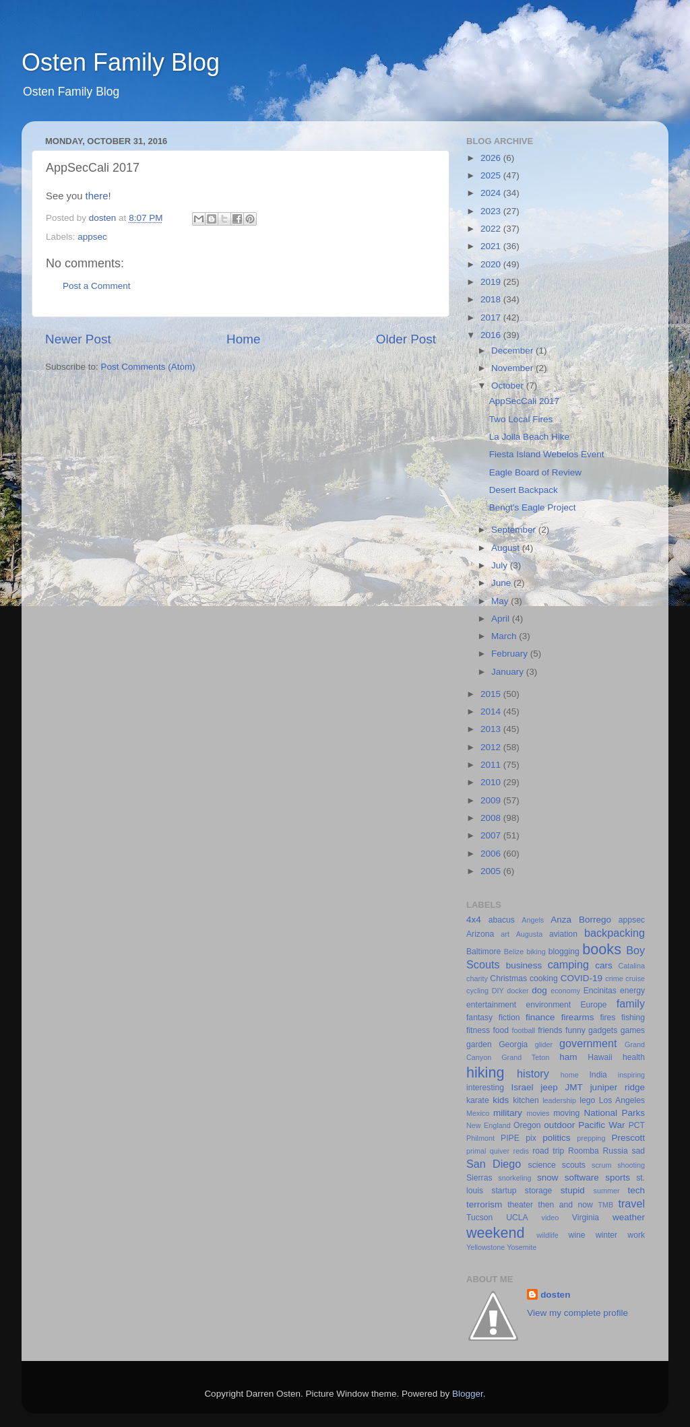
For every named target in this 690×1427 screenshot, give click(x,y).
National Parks (614, 1113)
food (501, 1030)
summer (607, 1191)
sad (638, 1151)
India (598, 1075)
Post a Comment (97, 286)
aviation (563, 934)
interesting (485, 1087)
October (508, 385)
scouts (574, 1165)
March (505, 636)
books (601, 949)
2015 (491, 694)
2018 (491, 299)
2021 (491, 246)
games (633, 1030)
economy (565, 991)
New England (488, 1125)
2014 (491, 711)
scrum (601, 1165)
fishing (633, 1017)
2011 (491, 765)
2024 (491, 193)
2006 (491, 854)
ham (568, 1057)
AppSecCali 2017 (524, 401)
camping (568, 964)
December (513, 350)
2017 (491, 317)
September (514, 530)
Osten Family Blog (121, 62)
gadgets (602, 1030)
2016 (491, 335)
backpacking (614, 933)
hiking (485, 1072)
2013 (491, 729)
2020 (491, 264)
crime (614, 978)
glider (544, 1044)
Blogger (467, 1394)
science (542, 1165)
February (510, 654)
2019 (491, 282)
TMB (605, 1205)
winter (606, 1235)
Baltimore (483, 951)
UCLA (517, 1217)
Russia (615, 1151)
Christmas (508, 978)
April (501, 618)
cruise (635, 978)
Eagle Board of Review (535, 472)
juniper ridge (617, 1087)
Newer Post (78, 339)
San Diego (493, 1164)
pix (531, 1138)
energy (632, 990)
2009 (491, 800)
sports (617, 1177)
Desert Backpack (523, 490)
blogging (563, 951)
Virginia (585, 1217)
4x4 (473, 920)
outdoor (559, 1125)
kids (501, 1100)
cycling (477, 991)
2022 (491, 229)
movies (537, 1113)
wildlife (547, 1235)
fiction (509, 1017)
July (500, 565)
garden (479, 1044)
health (634, 1057)
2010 (491, 782)
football (523, 1030)
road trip (548, 1151)
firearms (577, 1017)
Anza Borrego (581, 920)
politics (556, 1138)
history (533, 1073)
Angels (533, 920)
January (508, 672)
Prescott (628, 1138)
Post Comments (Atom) (148, 367)
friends (550, 1030)
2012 (491, 747)
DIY (498, 991)
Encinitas (600, 990)
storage (539, 1190)
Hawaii (600, 1057)
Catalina (631, 966)
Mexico (477, 1113)
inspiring (631, 1075)
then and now (565, 1204)
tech (637, 1190)
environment (548, 1004)
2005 (491, 871)
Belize (514, 952)
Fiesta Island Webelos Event (546, 454)
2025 (491, 175)
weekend (495, 1232)
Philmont (480, 1138)
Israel (522, 1087)
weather (629, 1217)
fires (607, 1017)
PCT (637, 1125)
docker (517, 991)
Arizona (480, 934)
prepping (591, 1138)
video (550, 1218)
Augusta (529, 934)
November (513, 368)
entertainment (491, 1004)
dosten (555, 1295)
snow (548, 1177)
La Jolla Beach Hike (529, 437)
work (636, 1235)
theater (520, 1204)
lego (587, 1100)
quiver (499, 1151)
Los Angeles (622, 1100)
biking (535, 952)
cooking (544, 978)
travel (631, 1203)
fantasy (479, 1017)
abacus (502, 920)
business (524, 965)
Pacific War (601, 1125)
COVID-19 (581, 978)
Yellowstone (485, 1247)
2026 (491, 158)
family (631, 1003)
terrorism (484, 1204)
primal (476, 1151)
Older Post (406, 339)
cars (604, 965)
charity (477, 978)
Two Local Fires (521, 419)
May (501, 601)
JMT (574, 1087)
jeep (549, 1087)
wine (577, 1235)
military (507, 1113)
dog (539, 990)
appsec (92, 237)
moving (566, 1113)
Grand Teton (525, 1057)
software (582, 1177)
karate (477, 1100)
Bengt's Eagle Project (532, 507)
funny (575, 1030)
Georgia (513, 1044)
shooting (631, 1165)
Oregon (527, 1125)
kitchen (525, 1100)
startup (503, 1190)
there (97, 196)
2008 (491, 818)
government (588, 1043)
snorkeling (514, 1178)
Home (243, 339)
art (505, 934)
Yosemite (521, 1247)
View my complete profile (577, 1313)
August (506, 548)
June (502, 583)
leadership (559, 1100)
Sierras (479, 1178)
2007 (491, 835)
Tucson (479, 1217)
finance (540, 1017)
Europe (593, 1004)
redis (521, 1151)
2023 (491, 211)
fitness (478, 1030)
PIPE (510, 1138)
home (570, 1075)
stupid (573, 1190)
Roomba (583, 1151)
